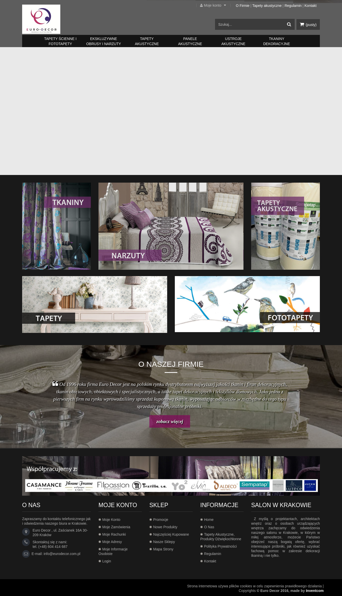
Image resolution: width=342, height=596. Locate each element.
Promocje (160, 520)
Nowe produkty (165, 527)
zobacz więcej (169, 421)
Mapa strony (163, 549)
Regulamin (293, 6)
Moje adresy (112, 542)
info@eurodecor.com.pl (62, 554)
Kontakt (311, 6)
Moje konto (217, 5)
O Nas (209, 527)
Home (208, 520)
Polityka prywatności (220, 546)
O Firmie (243, 6)
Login (106, 561)
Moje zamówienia (116, 527)
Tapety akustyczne (267, 6)
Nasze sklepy (164, 542)
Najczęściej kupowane (171, 534)
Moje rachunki (114, 534)
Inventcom (315, 591)
